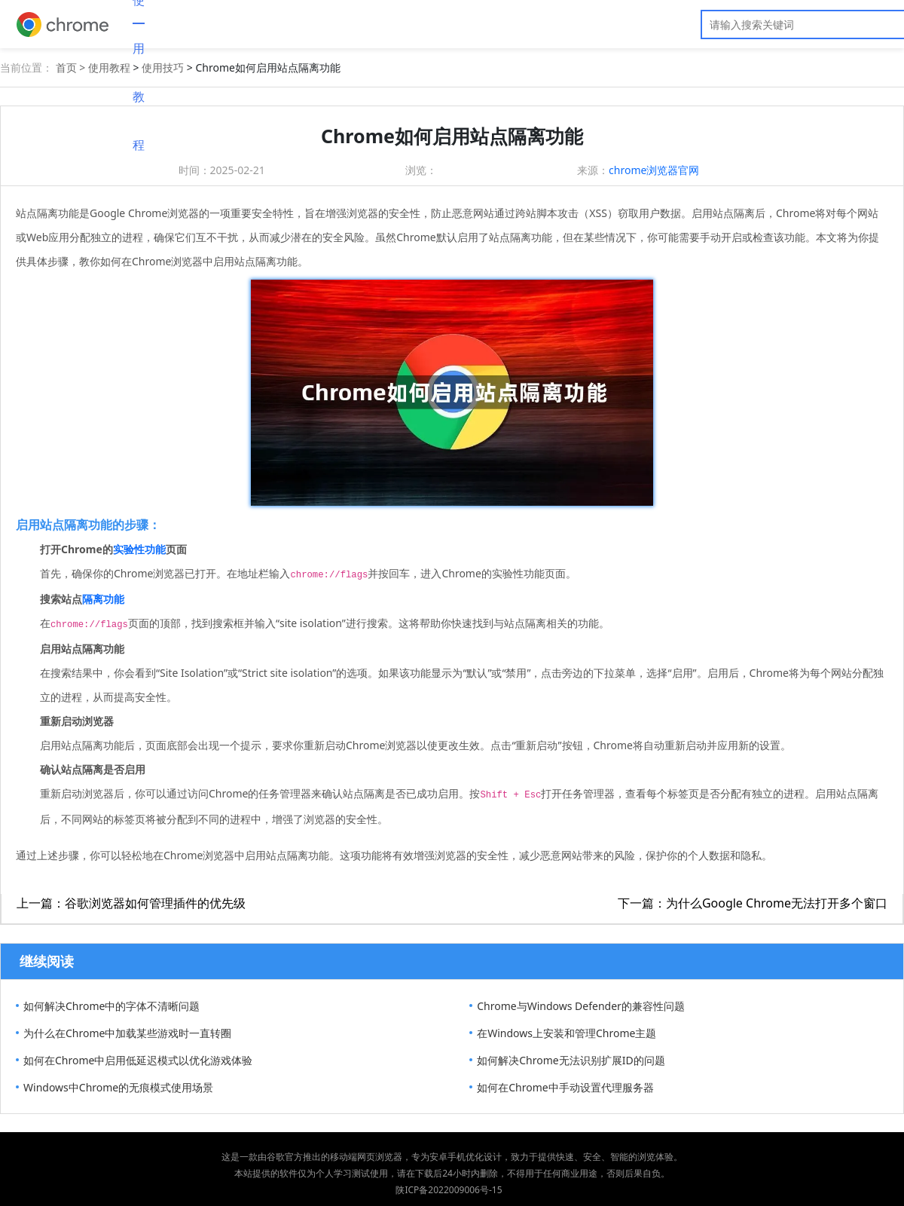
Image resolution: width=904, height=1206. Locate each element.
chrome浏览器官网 (654, 170)
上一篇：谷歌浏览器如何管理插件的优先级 (131, 903)
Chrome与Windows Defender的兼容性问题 (581, 1006)
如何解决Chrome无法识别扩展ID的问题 (570, 1060)
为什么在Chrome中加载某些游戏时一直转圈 (127, 1033)
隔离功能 (103, 599)
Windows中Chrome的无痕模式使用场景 (118, 1087)
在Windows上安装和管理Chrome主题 (566, 1033)
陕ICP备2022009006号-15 (449, 1189)
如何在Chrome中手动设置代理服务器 (565, 1087)
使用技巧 (163, 67)
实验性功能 (139, 549)
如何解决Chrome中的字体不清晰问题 (111, 1006)
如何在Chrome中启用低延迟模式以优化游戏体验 (137, 1060)
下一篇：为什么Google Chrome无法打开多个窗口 (752, 903)
